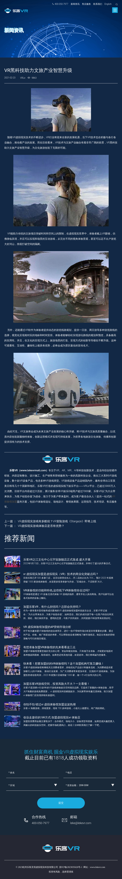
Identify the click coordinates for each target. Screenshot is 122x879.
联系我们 (97, 4)
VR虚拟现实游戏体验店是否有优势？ (41, 525)
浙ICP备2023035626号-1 (70, 867)
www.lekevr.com (97, 867)
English (108, 4)
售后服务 (86, 4)
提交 (61, 802)
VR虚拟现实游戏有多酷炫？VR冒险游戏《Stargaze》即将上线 (57, 521)
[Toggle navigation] (115, 10)
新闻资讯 (75, 4)
